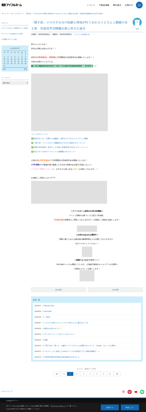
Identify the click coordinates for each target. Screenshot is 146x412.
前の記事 (58, 290)
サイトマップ (8, 391)
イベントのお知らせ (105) (13, 34)
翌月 (25, 69)
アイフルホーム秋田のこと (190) (15, 28)
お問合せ (129, 4)
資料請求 (117, 4)
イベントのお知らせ (82, 34)
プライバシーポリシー (58, 406)
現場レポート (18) (10, 39)
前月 (4, 69)
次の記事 (115, 290)
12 (11, 59)
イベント (91, 4)
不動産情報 (104, 4)
